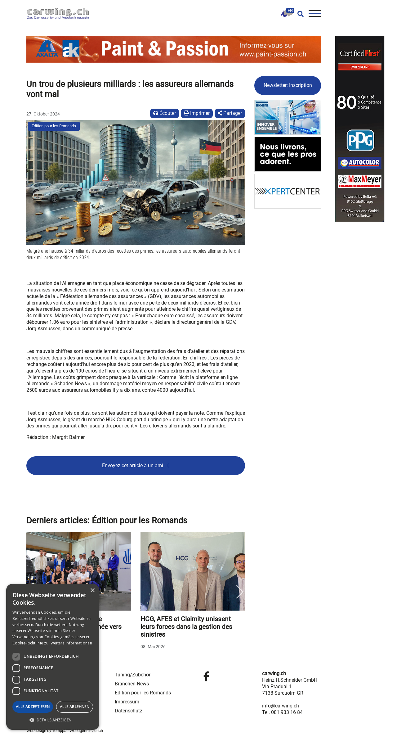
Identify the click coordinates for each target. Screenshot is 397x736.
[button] (52, 720)
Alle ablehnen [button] (74, 706)
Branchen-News (132, 684)
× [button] (92, 590)
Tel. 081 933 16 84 (282, 712)
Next (240, 592)
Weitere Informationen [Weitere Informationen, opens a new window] (71, 643)
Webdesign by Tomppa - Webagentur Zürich (64, 730)
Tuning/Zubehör (132, 675)
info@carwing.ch (280, 706)
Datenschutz (128, 711)
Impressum (127, 702)
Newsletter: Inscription (288, 85)
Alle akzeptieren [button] (33, 706)
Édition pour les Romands (54, 126)
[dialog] (52, 657)
